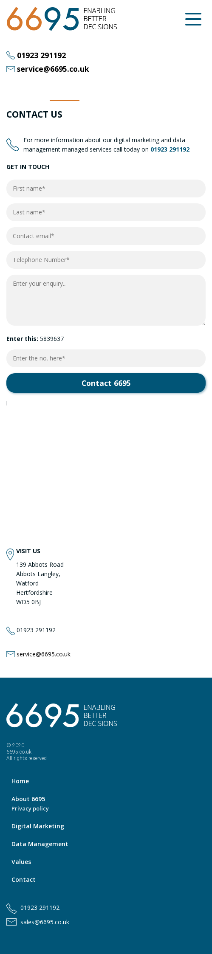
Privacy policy (30, 808)
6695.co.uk (18, 752)
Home (20, 781)
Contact (23, 879)
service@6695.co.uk (53, 69)
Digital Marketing (37, 826)
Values (21, 862)
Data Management (39, 844)
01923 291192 (41, 55)
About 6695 (28, 799)
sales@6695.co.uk (44, 922)
